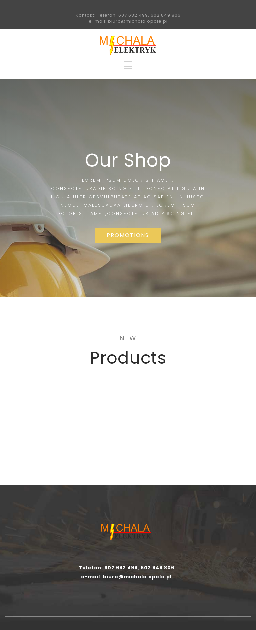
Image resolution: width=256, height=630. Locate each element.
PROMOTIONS (128, 235)
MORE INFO (64, 457)
